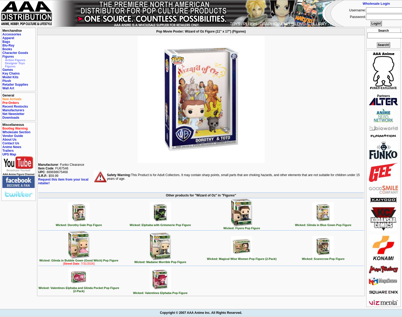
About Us (9, 139)
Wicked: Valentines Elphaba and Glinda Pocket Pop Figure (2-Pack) (78, 288)
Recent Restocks (15, 106)
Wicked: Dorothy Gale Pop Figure (79, 224)
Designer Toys (15, 63)
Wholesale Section (16, 132)
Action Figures (15, 60)
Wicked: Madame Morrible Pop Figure (160, 261)
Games (7, 70)
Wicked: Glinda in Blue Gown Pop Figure (323, 224)
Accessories (11, 34)
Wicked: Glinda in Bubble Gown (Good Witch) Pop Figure (79, 260)
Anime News (11, 147)
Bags (6, 42)
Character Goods (15, 53)
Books (7, 49)
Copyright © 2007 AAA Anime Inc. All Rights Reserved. (201, 313)
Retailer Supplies (15, 84)
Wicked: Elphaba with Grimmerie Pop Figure (160, 224)
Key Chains (11, 73)
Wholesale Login (376, 4)
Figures (8, 56)
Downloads (10, 118)
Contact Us (10, 143)
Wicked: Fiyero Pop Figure (241, 227)
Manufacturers (13, 110)
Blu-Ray (8, 45)
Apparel (8, 38)
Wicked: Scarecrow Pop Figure (323, 257)
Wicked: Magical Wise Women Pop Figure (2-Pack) (242, 257)
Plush (6, 81)
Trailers (8, 151)
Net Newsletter (13, 114)
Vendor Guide (12, 136)
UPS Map (9, 154)
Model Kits (10, 77)
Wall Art (8, 88)
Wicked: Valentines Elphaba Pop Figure (160, 292)
